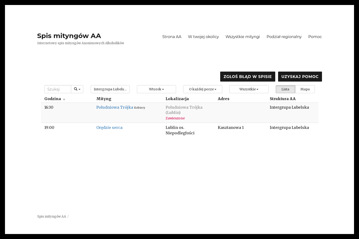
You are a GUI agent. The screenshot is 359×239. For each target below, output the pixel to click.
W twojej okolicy (203, 36)
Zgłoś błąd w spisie (248, 76)
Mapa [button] (305, 89)
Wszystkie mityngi (243, 36)
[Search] (57, 89)
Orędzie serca (109, 127)
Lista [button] (285, 89)
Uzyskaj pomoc (299, 76)
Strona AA (171, 36)
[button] (110, 89)
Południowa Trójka (115, 107)
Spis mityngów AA (69, 36)
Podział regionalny (284, 36)
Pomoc (315, 36)
